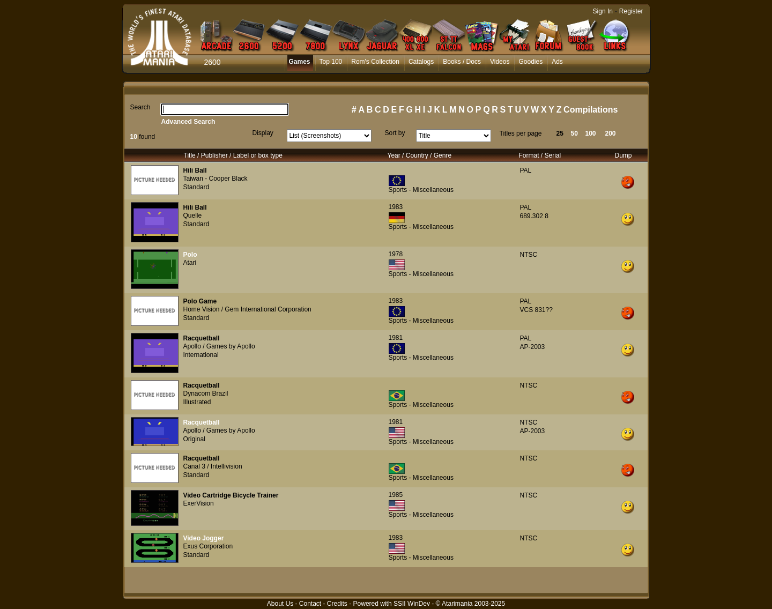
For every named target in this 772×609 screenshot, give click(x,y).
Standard (196, 187)
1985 (396, 495)
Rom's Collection (375, 61)
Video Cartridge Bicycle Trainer (231, 495)
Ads (557, 61)
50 (574, 133)
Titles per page (521, 133)
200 (610, 133)
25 (559, 133)
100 (590, 133)
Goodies (530, 61)
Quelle (192, 215)
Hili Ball (195, 170)
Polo (190, 254)
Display (263, 133)
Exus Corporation (208, 546)
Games (299, 61)
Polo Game (200, 301)
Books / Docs (462, 61)
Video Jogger (203, 538)
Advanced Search (188, 121)
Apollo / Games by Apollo (219, 346)
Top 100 (331, 61)
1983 (396, 207)
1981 (396, 337)
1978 (396, 254)
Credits (337, 603)
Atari (190, 262)
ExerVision (198, 503)
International (201, 355)
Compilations (590, 109)
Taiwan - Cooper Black (215, 178)
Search (140, 107)
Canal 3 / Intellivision (212, 466)
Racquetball (201, 338)
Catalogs (421, 61)
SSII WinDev (412, 603)
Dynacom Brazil (205, 393)
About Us (280, 603)
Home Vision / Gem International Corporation (247, 309)
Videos (499, 61)
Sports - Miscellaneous (421, 190)
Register (631, 11)
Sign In (603, 11)
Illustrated (197, 402)
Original (194, 439)
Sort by (395, 133)
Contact (310, 603)
